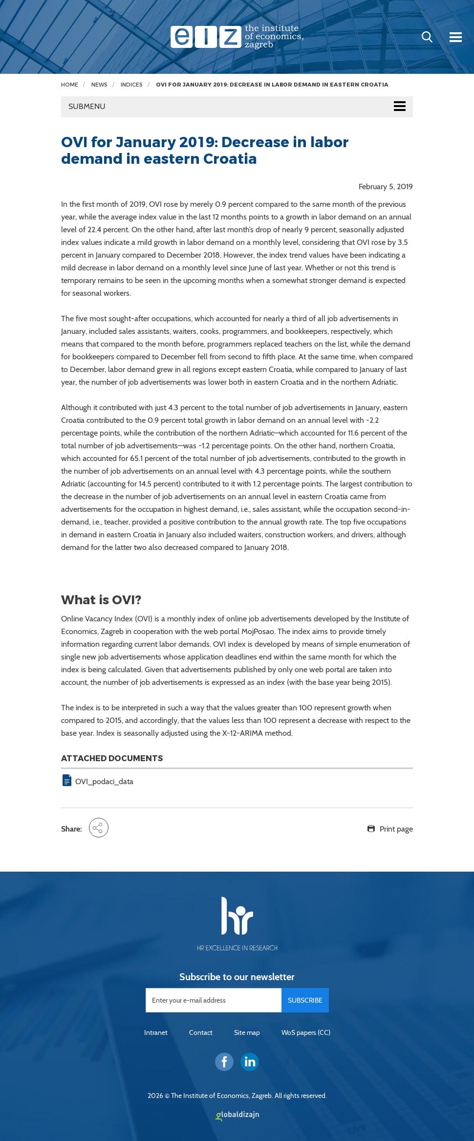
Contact (201, 1032)
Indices (132, 84)
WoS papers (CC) (305, 1032)
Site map (247, 1032)
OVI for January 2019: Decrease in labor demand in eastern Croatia (272, 84)
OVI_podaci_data (104, 781)
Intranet (156, 1032)
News (99, 84)
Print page (396, 829)
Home (69, 84)
